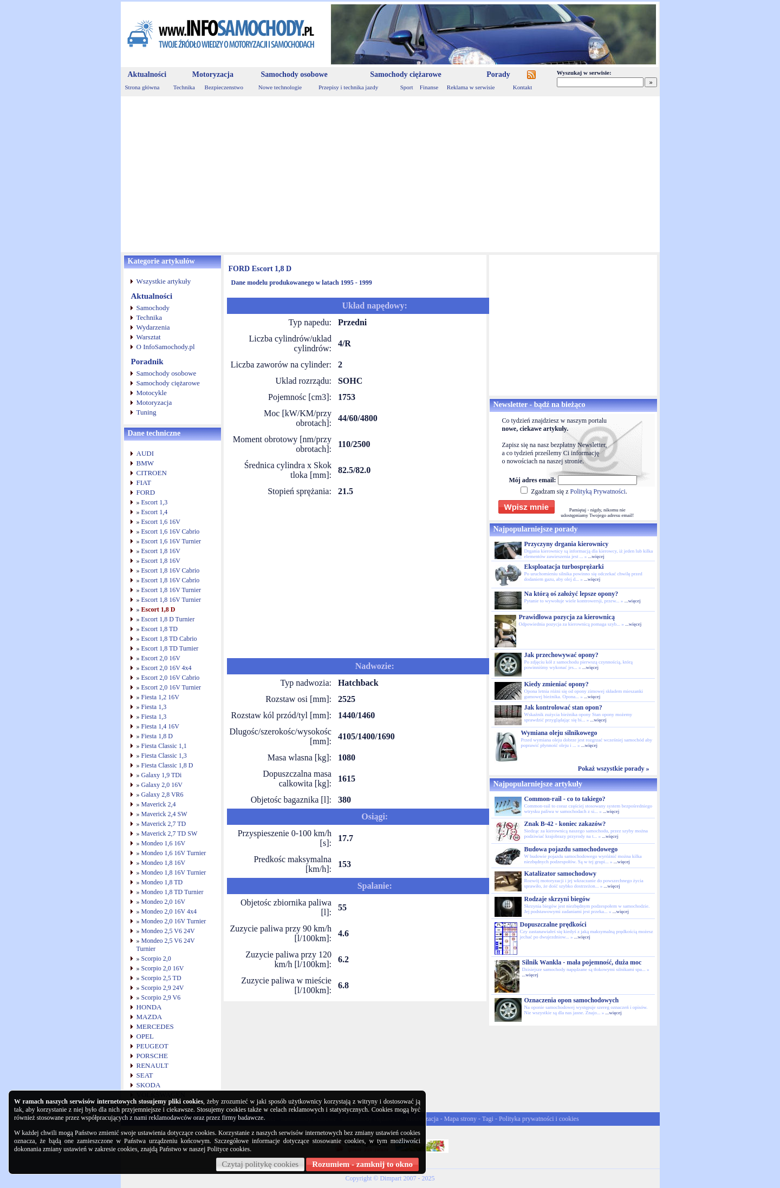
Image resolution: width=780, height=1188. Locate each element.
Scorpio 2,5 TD (161, 978)
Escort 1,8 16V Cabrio (170, 570)
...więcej (596, 556)
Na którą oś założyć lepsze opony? (571, 594)
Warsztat (148, 337)
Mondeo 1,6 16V (163, 843)
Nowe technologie (280, 87)
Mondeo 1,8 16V (163, 863)
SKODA (148, 1085)
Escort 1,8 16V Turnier (171, 590)
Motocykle (151, 393)
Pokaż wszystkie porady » (613, 768)
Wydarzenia (153, 327)
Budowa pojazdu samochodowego (571, 849)
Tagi (487, 1119)
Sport (406, 87)
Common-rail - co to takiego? (565, 799)
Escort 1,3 (154, 502)
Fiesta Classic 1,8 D (167, 765)
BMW (145, 463)
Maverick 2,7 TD (163, 824)
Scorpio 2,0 (156, 958)
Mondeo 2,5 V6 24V (168, 931)
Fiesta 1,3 (154, 707)
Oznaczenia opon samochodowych (571, 1000)
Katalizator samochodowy (560, 873)
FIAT (143, 482)
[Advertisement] (390, 174)
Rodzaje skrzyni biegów (557, 899)
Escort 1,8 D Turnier (168, 619)
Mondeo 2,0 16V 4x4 (169, 911)
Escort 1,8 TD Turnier (170, 648)
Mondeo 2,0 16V (163, 901)
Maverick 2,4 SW (164, 814)
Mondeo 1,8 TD (162, 882)
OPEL (145, 1036)
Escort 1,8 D (158, 609)
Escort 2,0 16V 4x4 (166, 668)
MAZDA (149, 1017)
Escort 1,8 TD (159, 629)
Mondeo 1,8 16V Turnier (173, 872)
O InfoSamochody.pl (165, 347)
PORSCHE (152, 1056)
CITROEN (151, 473)
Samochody (153, 308)
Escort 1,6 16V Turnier (171, 541)
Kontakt (522, 87)
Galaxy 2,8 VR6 (162, 794)
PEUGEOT (152, 1046)
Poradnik (147, 361)
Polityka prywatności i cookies (539, 1119)
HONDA (149, 1007)
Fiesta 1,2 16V (160, 697)
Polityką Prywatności (597, 491)
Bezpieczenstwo (224, 87)
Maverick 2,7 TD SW (169, 833)
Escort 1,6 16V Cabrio (170, 531)
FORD (145, 492)
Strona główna (142, 87)
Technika (184, 87)
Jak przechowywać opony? (561, 655)
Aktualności (147, 74)
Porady (498, 74)
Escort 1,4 (154, 512)
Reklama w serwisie (471, 87)
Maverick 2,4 (158, 804)
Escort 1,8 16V (160, 551)
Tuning (146, 412)
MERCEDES (155, 1026)
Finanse (429, 87)
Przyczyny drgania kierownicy (566, 544)
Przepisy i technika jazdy (348, 87)
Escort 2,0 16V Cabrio (170, 677)
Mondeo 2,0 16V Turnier (173, 921)
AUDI (145, 453)
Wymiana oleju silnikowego (559, 733)
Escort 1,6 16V (160, 522)
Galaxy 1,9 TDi (161, 775)
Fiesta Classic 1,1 (164, 746)
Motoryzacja (212, 74)
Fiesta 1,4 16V (160, 726)
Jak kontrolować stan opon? (563, 707)
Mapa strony (460, 1119)
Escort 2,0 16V (160, 658)
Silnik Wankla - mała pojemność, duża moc (582, 962)
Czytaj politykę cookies (260, 1164)
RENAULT (152, 1065)
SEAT (144, 1075)
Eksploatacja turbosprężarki (564, 566)
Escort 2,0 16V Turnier (171, 687)
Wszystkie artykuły (163, 281)
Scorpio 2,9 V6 (161, 997)
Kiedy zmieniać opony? (556, 684)
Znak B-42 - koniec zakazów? (565, 824)
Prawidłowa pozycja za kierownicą (567, 617)
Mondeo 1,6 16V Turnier (173, 853)
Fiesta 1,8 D (157, 736)
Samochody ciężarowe (405, 74)
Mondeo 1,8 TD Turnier (172, 892)
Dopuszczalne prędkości (553, 924)
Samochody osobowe (294, 74)
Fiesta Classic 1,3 (164, 755)
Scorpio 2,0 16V (162, 968)
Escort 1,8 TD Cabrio (169, 638)
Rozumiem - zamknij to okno (362, 1164)
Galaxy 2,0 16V (162, 785)
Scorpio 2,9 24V (162, 988)
